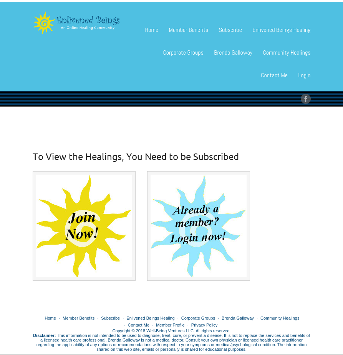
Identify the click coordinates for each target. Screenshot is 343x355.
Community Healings (286, 52)
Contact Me (274, 75)
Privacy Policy (204, 325)
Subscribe (230, 30)
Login (304, 75)
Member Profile (170, 325)
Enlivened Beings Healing (281, 30)
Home (152, 30)
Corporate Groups (183, 52)
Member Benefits (189, 30)
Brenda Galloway (233, 52)
